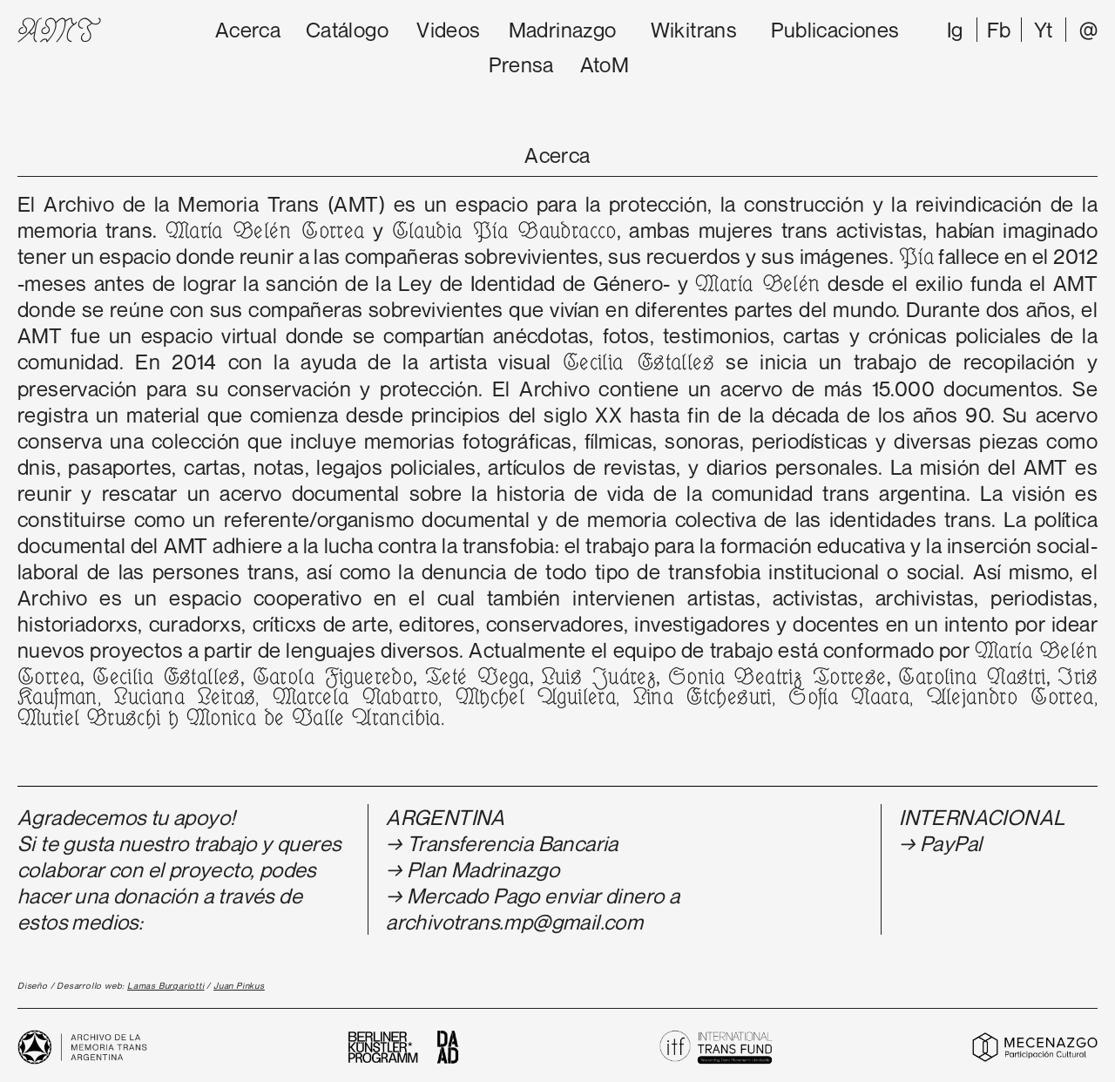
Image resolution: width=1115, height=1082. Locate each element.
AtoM (605, 64)
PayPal (951, 843)
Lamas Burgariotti (166, 985)
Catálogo (347, 29)
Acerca (247, 29)
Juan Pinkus (239, 985)
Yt (1043, 29)
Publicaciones (835, 29)
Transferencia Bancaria (512, 843)
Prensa (521, 64)
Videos (448, 29)
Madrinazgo (563, 29)
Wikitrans (694, 29)
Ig (955, 29)
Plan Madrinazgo (483, 869)
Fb (999, 29)
